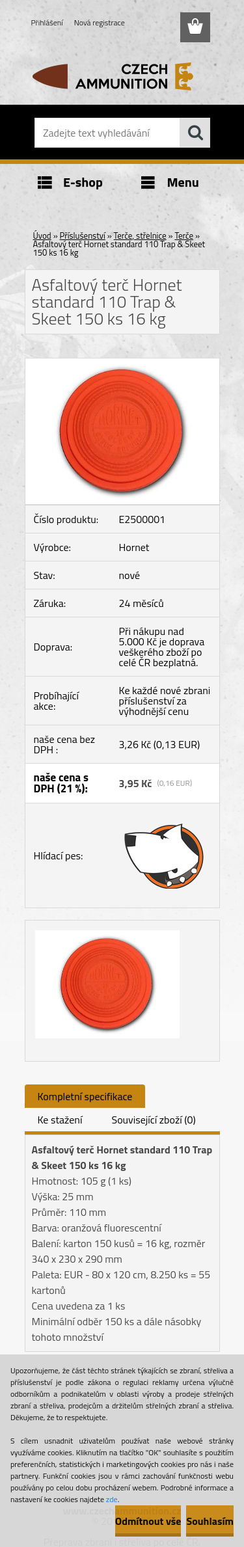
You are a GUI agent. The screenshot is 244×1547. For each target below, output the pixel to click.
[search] (195, 133)
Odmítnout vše (148, 1521)
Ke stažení (60, 1119)
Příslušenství (82, 235)
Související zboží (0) (153, 1119)
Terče (183, 235)
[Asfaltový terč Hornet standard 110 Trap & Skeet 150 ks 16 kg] (122, 363)
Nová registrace (99, 22)
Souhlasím (210, 1521)
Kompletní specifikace (85, 1096)
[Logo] (122, 76)
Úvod (42, 235)
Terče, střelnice (140, 235)
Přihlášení (47, 22)
